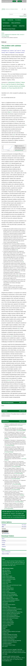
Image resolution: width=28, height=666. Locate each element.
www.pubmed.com (19, 150)
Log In (14, 1)
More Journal (4, 646)
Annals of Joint (5, 583)
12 (11, 336)
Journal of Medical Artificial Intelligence (10, 615)
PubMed (6, 426)
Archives (15, 25)
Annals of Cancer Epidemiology (8, 577)
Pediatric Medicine (6, 630)
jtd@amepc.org (8, 660)
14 (9, 380)
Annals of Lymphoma (6, 586)
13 (8, 380)
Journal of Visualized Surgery (8, 622)
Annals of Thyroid (5, 591)
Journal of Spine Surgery (7, 619)
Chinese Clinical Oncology (7, 597)
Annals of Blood (5, 574)
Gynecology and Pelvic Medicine (8, 604)
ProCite (3, 542)
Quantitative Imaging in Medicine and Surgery (11, 631)
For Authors (18, 19)
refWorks (4, 546)
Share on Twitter (5, 553)
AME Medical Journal (6, 571)
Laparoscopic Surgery (6, 625)
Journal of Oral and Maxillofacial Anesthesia (11, 616)
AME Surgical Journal (6, 573)
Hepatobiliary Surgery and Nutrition (9, 607)
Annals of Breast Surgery (7, 576)
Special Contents (6, 25)
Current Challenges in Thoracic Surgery (10, 598)
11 (18, 328)
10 (17, 275)
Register (19, 1)
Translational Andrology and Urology (9, 637)
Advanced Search (23, 16)
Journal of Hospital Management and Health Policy (12, 612)
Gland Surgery (5, 603)
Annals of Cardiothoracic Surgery (8, 579)
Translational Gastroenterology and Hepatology (11, 640)
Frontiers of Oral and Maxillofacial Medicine (10, 600)
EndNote (4, 540)
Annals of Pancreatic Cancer (8, 589)
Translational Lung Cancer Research (9, 642)
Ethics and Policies (15, 22)
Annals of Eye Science (6, 582)
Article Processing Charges (9, 28)
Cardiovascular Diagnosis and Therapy (10, 595)
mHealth (4, 628)
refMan (3, 544)
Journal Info (10, 19)
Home (4, 19)
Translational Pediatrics (6, 643)
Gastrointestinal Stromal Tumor (8, 601)
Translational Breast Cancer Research (9, 636)
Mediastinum (4, 627)
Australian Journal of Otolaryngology (9, 594)
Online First (21, 25)
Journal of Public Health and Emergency (10, 618)
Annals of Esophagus (6, 580)
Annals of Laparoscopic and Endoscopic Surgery (12, 585)
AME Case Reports (6, 570)
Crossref (20, 425)
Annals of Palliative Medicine (8, 588)
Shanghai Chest (5, 633)
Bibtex (3, 538)
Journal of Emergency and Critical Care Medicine (12, 609)
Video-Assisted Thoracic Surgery (8, 645)
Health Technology (6, 606)
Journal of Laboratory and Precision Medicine (11, 613)
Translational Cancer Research (8, 639)
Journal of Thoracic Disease (7, 621)
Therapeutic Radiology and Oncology (9, 634)
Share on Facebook (6, 551)
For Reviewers (6, 22)
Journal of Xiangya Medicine (8, 624)
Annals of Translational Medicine (8, 592)
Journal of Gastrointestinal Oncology (9, 610)
